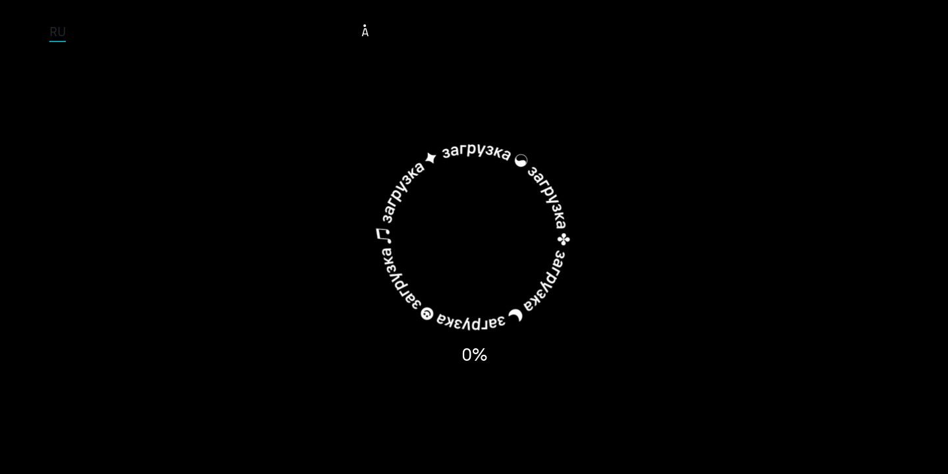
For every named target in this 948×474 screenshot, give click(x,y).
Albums (568, 31)
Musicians (488, 31)
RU (57, 31)
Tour (418, 31)
